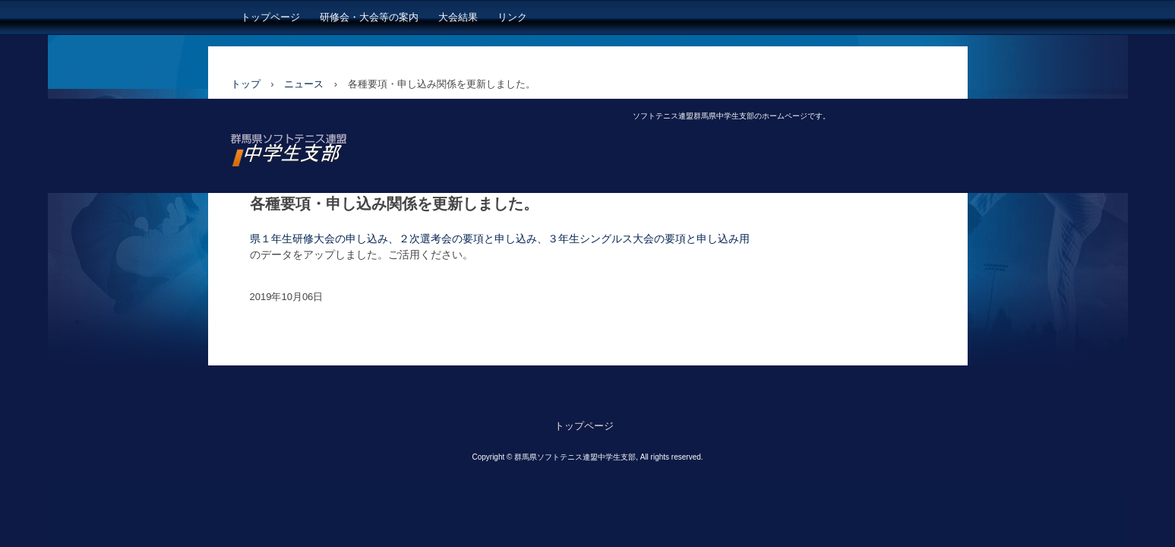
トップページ (270, 17)
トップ (246, 84)
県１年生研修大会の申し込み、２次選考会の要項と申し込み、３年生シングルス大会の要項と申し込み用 (500, 238)
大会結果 (458, 17)
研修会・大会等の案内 (369, 17)
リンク (512, 17)
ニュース (304, 84)
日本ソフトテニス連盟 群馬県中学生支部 (346, 153)
